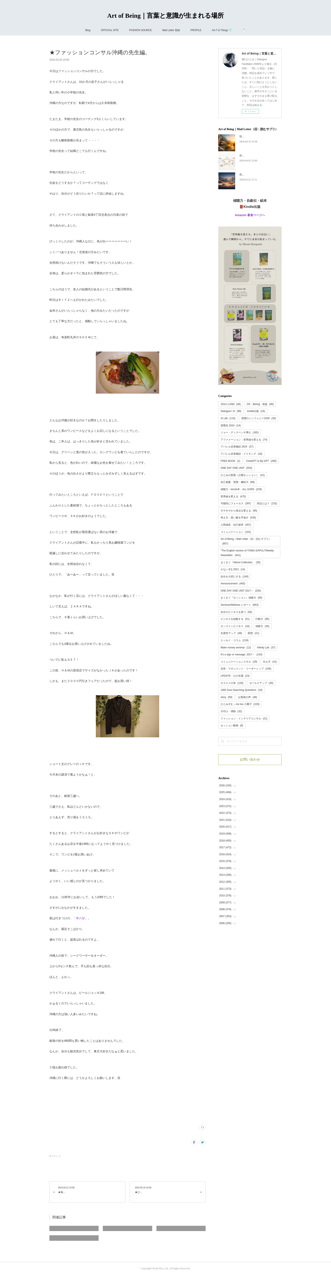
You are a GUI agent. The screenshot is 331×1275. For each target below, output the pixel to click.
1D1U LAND (231, 404)
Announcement (233, 583)
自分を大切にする (234, 576)
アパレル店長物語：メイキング (241, 453)
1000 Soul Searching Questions (241, 690)
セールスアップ (261, 683)
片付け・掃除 (231, 711)
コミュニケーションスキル (239, 661)
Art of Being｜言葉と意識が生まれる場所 (165, 15)
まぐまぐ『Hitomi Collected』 (240, 562)
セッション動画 (232, 725)
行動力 (262, 619)
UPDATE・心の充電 (235, 675)
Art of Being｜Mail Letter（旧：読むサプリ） (246, 541)
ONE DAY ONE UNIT (236, 467)
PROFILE (195, 30)
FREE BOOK (230, 461)
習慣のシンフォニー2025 (258, 418)
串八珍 (80, 918)
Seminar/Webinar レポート (240, 604)
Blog (87, 30)
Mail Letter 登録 (171, 30)
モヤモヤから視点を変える (239, 510)
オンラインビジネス (235, 626)
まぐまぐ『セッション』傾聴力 (241, 597)
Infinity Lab (266, 647)
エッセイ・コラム (234, 640)
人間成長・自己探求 (236, 524)
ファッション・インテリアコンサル (244, 718)
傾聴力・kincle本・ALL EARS (241, 489)
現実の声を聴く (248, 136)
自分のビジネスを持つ (236, 612)
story (226, 697)
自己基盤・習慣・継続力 (238, 482)
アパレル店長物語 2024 (237, 446)
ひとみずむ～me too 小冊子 (240, 704)
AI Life (228, 418)
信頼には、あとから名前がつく (257, 155)
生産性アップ (231, 633)
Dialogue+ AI (231, 411)
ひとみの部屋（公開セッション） (243, 475)
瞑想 (253, 633)
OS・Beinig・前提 (260, 404)
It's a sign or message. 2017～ (241, 654)
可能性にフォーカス (236, 503)
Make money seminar (236, 647)
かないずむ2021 (233, 569)
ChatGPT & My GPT (261, 461)
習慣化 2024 (231, 425)
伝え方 (270, 661)
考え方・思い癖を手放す (238, 517)
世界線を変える (233, 496)
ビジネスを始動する (235, 619)
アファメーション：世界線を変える (244, 439)
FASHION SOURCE (140, 30)
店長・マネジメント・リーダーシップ (246, 668)
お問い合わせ (250, 759)
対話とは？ (267, 503)
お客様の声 (247, 697)
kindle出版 (256, 411)
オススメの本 (232, 683)
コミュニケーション (236, 531)
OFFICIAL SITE (110, 30)
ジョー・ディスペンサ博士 (240, 432)
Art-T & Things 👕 (222, 30)
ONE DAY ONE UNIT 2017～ (241, 590)
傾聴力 (262, 626)
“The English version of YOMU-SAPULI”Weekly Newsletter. (247, 553)
